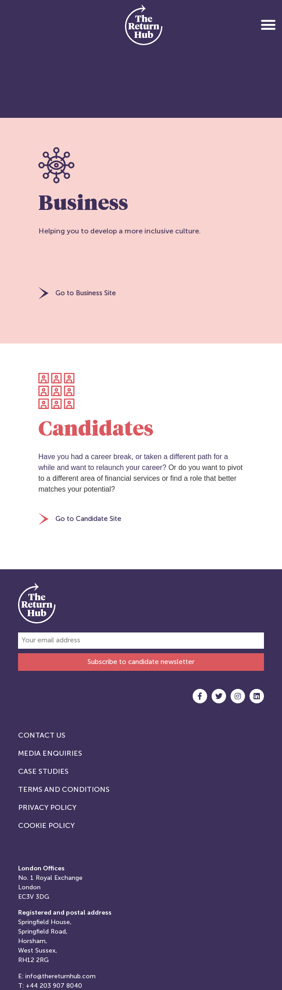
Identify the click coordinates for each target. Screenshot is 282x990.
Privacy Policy (47, 807)
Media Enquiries (50, 753)
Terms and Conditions (64, 789)
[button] (268, 25)
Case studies (43, 771)
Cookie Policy (46, 825)
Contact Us (41, 735)
